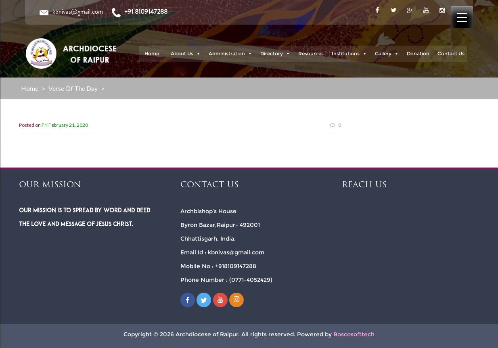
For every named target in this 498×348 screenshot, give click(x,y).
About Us (186, 54)
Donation (418, 53)
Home (151, 53)
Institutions (349, 54)
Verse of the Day (73, 88)
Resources (311, 53)
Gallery (387, 54)
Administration (230, 54)
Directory (275, 54)
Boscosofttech (354, 334)
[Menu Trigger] (462, 17)
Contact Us (451, 53)
